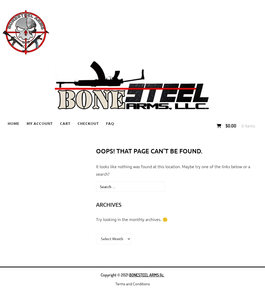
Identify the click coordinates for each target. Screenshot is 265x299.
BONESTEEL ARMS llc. (146, 274)
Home (13, 123)
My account (40, 123)
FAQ (110, 123)
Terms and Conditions (132, 283)
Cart (65, 123)
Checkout (88, 123)
